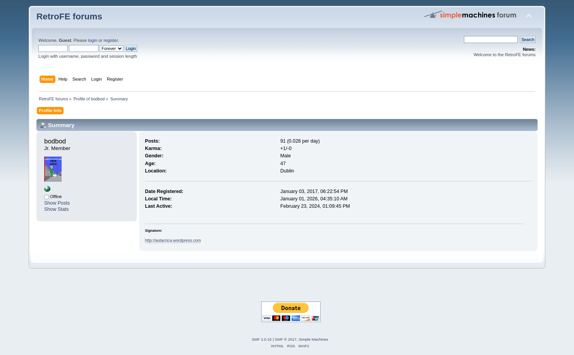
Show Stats (56, 209)
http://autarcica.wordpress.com (173, 240)
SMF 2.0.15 (262, 339)
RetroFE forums (69, 16)
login (92, 40)
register (110, 40)
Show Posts (57, 203)
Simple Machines (313, 339)
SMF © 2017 (285, 339)
